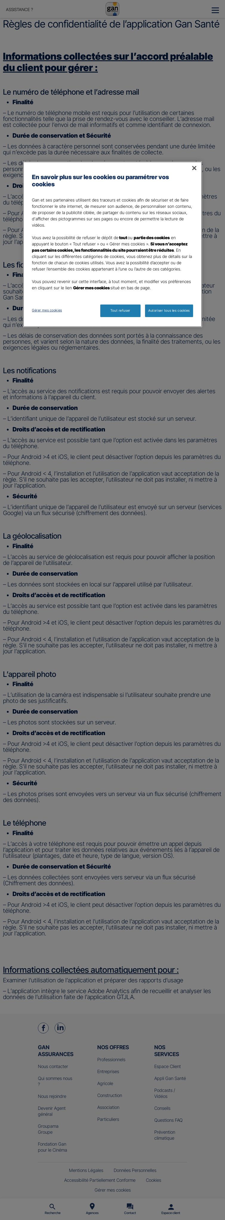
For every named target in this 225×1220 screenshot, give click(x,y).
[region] (112, 244)
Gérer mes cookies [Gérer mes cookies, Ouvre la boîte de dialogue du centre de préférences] (47, 310)
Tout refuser (120, 310)
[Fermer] (194, 168)
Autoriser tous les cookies (169, 310)
